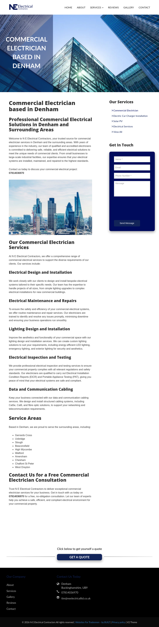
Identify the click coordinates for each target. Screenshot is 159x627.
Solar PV (118, 121)
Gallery (128, 7)
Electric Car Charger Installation (130, 115)
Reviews (113, 7)
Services (11, 590)
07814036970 (69, 592)
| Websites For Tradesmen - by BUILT (92, 622)
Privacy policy (119, 622)
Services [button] (96, 7)
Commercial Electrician (125, 110)
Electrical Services (123, 126)
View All (117, 131)
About (81, 7)
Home (68, 7)
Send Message (127, 223)
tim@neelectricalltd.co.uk (76, 598)
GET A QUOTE (79, 557)
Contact (144, 7)
